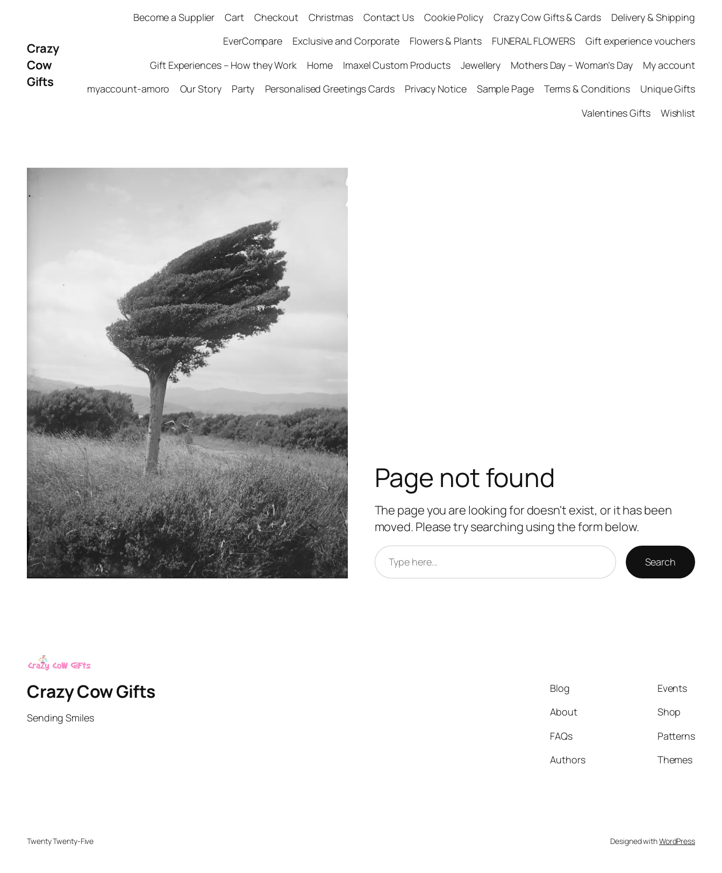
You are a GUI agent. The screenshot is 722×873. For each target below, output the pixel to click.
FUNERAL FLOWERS (534, 40)
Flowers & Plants (445, 40)
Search (660, 561)
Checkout (276, 17)
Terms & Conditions (587, 88)
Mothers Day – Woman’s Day (572, 65)
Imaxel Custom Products (397, 65)
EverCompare (252, 40)
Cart (234, 17)
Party (243, 88)
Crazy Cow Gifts (43, 65)
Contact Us (388, 17)
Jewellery (481, 65)
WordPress (677, 841)
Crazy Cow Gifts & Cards (547, 17)
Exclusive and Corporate (345, 40)
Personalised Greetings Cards (330, 88)
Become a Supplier (174, 17)
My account (669, 65)
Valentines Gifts (616, 112)
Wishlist (678, 112)
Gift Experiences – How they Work (223, 65)
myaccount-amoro (128, 88)
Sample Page (505, 88)
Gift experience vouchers (640, 40)
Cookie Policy (453, 17)
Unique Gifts (667, 88)
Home (320, 65)
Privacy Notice (436, 88)
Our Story (200, 88)
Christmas (331, 17)
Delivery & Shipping (653, 17)
